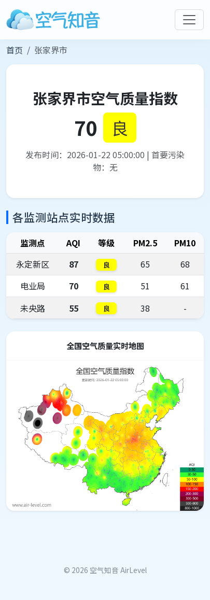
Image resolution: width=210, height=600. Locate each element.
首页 (14, 50)
